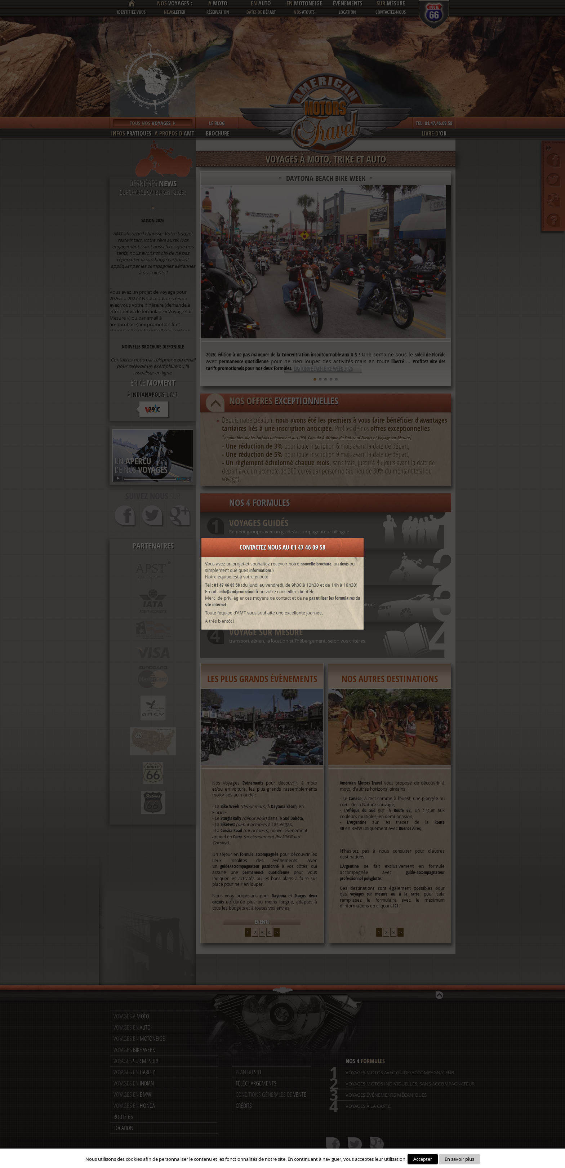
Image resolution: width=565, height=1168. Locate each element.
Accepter (422, 1159)
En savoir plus (459, 1159)
